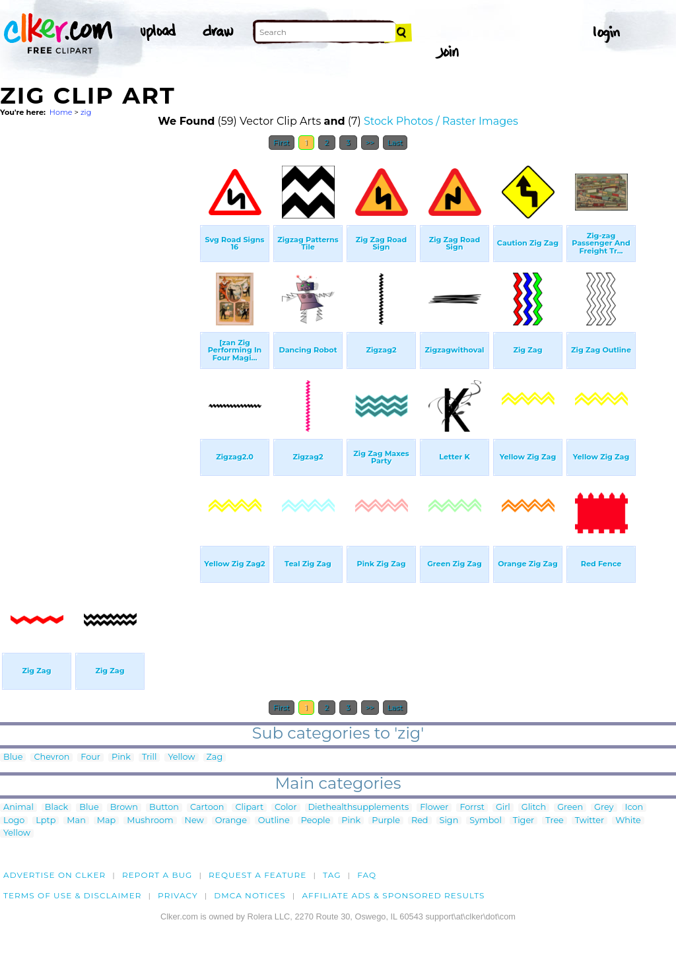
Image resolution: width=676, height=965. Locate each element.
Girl (503, 807)
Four (90, 757)
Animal (18, 807)
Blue (12, 757)
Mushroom (150, 820)
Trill (149, 757)
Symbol (485, 820)
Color (285, 807)
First (281, 142)
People (316, 820)
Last (395, 142)
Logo (13, 820)
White (628, 820)
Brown (124, 807)
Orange (231, 820)
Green (570, 807)
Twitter (589, 820)
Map (106, 820)
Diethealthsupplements (358, 807)
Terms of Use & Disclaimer (72, 895)
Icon (634, 807)
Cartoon (207, 807)
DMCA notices (250, 895)
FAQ (366, 875)
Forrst (471, 807)
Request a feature (257, 875)
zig (86, 112)
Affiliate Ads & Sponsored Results (393, 895)
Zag (215, 757)
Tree (554, 820)
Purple (386, 820)
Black (56, 807)
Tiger (523, 820)
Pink (121, 757)
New (194, 820)
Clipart (249, 807)
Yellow (181, 757)
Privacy (178, 895)
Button (164, 807)
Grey (603, 807)
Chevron (51, 757)
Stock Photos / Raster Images (441, 121)
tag (332, 875)
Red (419, 820)
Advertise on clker (54, 875)
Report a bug (157, 875)
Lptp (45, 820)
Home (61, 112)
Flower (434, 807)
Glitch (534, 807)
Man (76, 820)
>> (370, 142)
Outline (274, 820)
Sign (449, 820)
